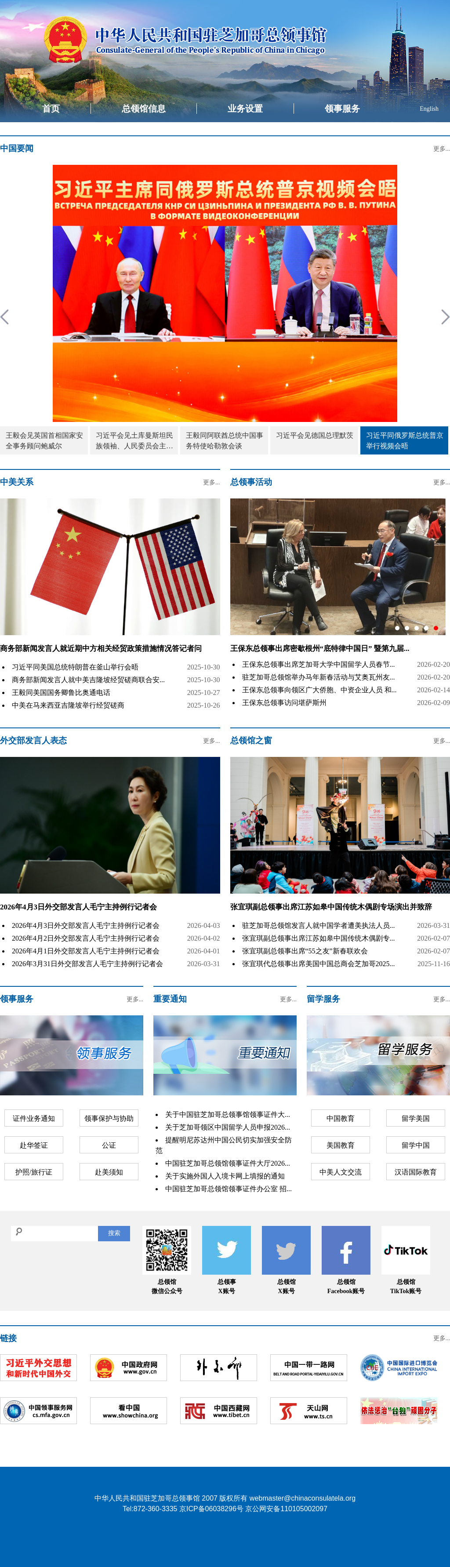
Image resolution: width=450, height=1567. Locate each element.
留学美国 (416, 1118)
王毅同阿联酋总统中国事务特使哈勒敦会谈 (224, 441)
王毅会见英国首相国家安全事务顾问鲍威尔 (44, 441)
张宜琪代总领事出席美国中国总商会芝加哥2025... (318, 963)
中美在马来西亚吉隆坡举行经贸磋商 (68, 705)
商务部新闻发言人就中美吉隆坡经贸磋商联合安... (88, 680)
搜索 (114, 1232)
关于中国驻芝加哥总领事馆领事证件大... (227, 1114)
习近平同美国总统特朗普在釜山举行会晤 (75, 667)
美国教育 (341, 1145)
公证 (109, 1145)
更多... (441, 148)
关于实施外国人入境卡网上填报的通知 (225, 1176)
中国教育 (341, 1118)
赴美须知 (109, 1172)
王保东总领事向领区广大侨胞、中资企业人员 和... (319, 690)
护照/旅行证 (33, 1172)
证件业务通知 (34, 1118)
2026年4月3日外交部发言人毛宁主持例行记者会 (78, 907)
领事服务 (342, 108)
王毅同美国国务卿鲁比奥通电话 (61, 692)
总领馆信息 (144, 108)
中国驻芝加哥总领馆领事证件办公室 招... (228, 1189)
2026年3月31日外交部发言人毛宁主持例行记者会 (87, 963)
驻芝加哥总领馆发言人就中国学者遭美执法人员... (318, 925)
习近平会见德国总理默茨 (314, 435)
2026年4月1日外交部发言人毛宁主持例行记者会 (86, 951)
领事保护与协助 (109, 1118)
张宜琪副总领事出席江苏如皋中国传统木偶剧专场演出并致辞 (331, 907)
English (429, 108)
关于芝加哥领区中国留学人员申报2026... (227, 1127)
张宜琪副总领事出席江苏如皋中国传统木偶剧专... (318, 938)
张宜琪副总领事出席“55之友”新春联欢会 (305, 951)
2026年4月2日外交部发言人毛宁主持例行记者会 (86, 938)
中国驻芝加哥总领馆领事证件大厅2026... (227, 1163)
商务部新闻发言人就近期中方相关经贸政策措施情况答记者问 (101, 648)
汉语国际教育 (416, 1172)
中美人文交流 (340, 1172)
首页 (51, 108)
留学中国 (416, 1145)
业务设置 (245, 108)
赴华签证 (34, 1145)
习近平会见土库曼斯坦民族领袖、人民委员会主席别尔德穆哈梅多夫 (134, 441)
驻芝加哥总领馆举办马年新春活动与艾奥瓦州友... (318, 677)
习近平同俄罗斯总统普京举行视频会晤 (404, 441)
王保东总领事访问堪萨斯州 (284, 702)
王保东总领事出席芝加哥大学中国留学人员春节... (318, 664)
